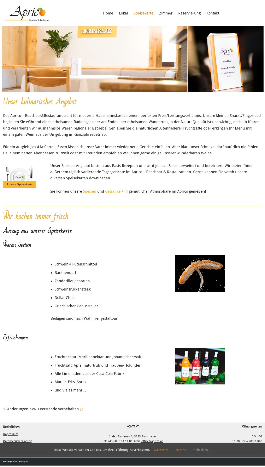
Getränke (113, 192)
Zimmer (165, 13)
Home (108, 13)
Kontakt (212, 13)
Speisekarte (143, 13)
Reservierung (189, 13)
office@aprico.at (152, 442)
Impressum (10, 435)
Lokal (123, 13)
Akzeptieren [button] (161, 449)
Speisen (90, 192)
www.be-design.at (20, 463)
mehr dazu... (201, 450)
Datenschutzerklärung (17, 442)
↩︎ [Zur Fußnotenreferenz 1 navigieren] (81, 410)
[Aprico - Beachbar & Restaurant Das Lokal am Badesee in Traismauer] (27, 13)
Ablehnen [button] (181, 449)
